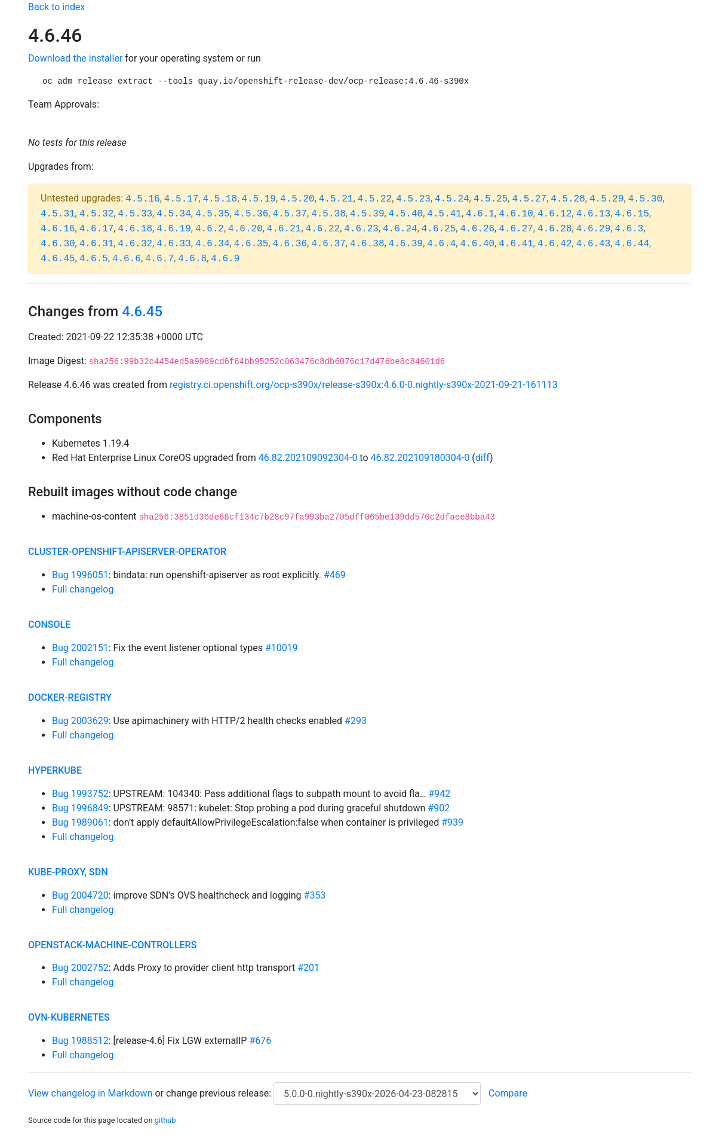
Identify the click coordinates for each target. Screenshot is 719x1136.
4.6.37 (328, 244)
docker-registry (70, 697)
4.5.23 (413, 199)
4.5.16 (142, 199)
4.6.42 (554, 244)
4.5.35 (212, 214)
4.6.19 (173, 229)
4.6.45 (58, 259)
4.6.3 (628, 229)
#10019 (281, 647)
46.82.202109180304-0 (420, 457)
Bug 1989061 (80, 822)
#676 (260, 1040)
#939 (452, 822)
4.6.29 (593, 229)
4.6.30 (58, 244)
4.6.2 (209, 229)
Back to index (56, 7)
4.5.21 (336, 199)
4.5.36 (251, 214)
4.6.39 (406, 244)
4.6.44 (631, 244)
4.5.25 (491, 199)
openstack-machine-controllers (112, 945)
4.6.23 (361, 229)
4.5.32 (96, 214)
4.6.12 (554, 214)
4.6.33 (173, 244)
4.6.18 (135, 229)
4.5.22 (375, 199)
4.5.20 (297, 199)
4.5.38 (328, 214)
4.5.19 (258, 199)
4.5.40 (406, 214)
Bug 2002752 (80, 967)
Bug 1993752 (80, 793)
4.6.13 (593, 214)
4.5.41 (444, 214)
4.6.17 (96, 229)
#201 (308, 967)
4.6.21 (284, 229)
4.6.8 (192, 259)
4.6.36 (289, 244)
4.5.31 (58, 214)
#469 (335, 575)
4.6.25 (439, 229)
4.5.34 (173, 214)
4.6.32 (135, 244)
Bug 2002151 (80, 647)
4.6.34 (212, 244)
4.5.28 (568, 199)
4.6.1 (480, 214)
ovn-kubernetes (69, 1017)
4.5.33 (135, 214)
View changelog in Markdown (90, 1093)
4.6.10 (516, 214)
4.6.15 (631, 214)
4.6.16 (58, 229)
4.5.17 (181, 199)
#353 (315, 895)
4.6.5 (93, 259)
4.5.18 (220, 199)
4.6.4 (441, 244)
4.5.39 (367, 214)
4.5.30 (645, 199)
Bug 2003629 (80, 720)
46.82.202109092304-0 (308, 457)
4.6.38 (367, 244)
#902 (439, 808)
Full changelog (82, 589)
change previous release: (220, 1093)
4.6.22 (323, 229)
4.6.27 (516, 229)
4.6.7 (159, 259)
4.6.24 (400, 229)
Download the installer (75, 58)
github (165, 1120)
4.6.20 (245, 229)
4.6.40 (477, 244)
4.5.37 (289, 214)
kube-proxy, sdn (68, 872)
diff (482, 457)
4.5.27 (529, 199)
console (49, 624)
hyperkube (55, 770)
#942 (439, 793)
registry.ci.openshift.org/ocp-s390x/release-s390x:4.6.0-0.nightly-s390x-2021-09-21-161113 (364, 384)
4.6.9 (225, 259)
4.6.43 (593, 244)
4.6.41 (516, 244)
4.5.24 (452, 199)
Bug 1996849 (80, 808)
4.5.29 (606, 199)
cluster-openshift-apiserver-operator (127, 551)
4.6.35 (251, 244)
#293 (356, 720)
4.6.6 (126, 259)
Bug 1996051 (80, 575)
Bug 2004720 (80, 895)
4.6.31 (96, 244)
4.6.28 (554, 229)
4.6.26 (477, 229)
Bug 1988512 (80, 1040)
